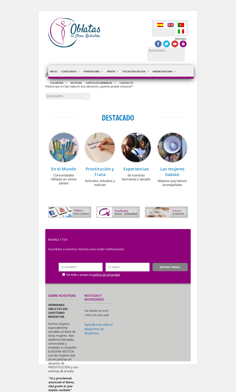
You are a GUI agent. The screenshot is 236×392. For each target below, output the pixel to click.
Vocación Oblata (136, 71)
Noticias (76, 82)
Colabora (58, 82)
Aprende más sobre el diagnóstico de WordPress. (99, 329)
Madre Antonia (164, 71)
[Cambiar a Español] (160, 25)
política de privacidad (106, 274)
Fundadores (93, 71)
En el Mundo (63, 169)
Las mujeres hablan (172, 171)
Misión (113, 71)
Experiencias (136, 169)
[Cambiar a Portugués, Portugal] (181, 25)
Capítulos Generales (101, 82)
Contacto (126, 82)
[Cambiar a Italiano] (181, 31)
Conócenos (70, 71)
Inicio (53, 71)
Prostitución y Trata (100, 171)
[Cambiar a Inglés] (170, 25)
